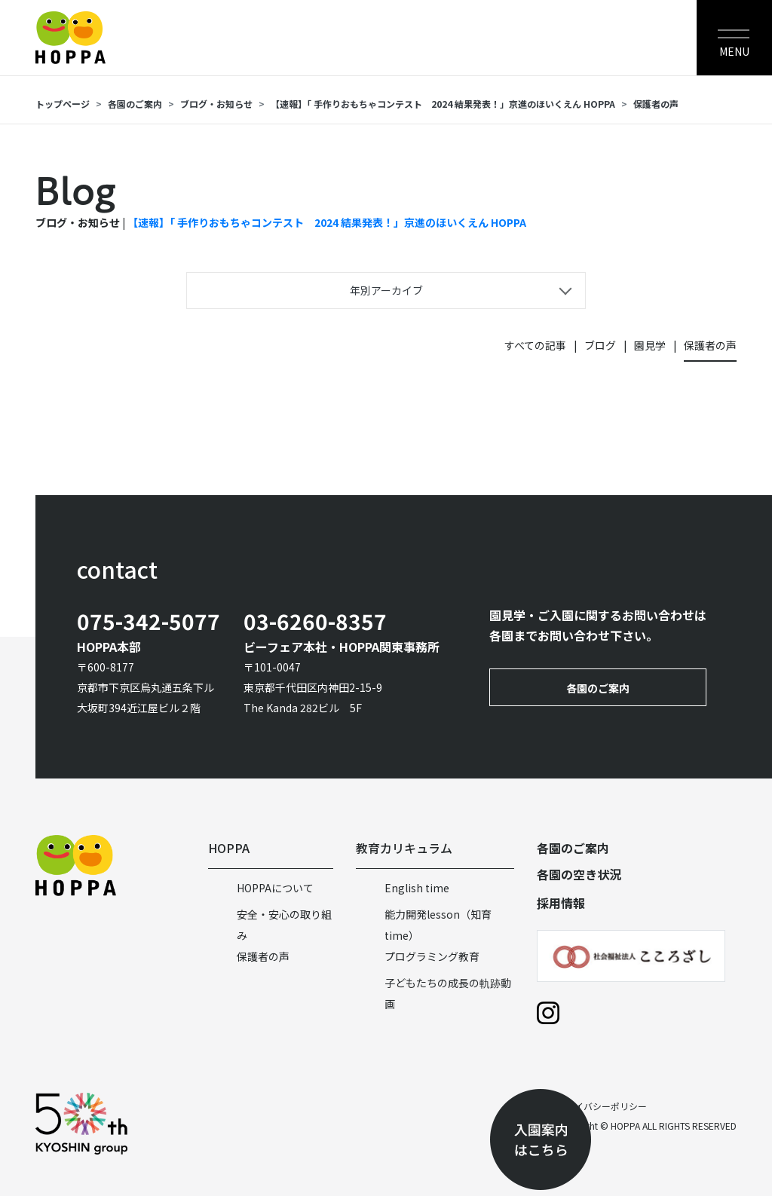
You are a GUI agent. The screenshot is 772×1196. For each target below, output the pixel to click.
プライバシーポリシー (601, 1106)
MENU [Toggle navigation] (734, 51)
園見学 (650, 345)
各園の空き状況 (579, 874)
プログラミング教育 (431, 956)
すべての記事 (535, 345)
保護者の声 (656, 103)
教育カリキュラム (404, 848)
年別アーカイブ (386, 290)
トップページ (62, 103)
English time (416, 887)
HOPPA (229, 848)
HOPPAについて (275, 887)
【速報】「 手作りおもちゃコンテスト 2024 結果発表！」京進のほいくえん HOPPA (443, 103)
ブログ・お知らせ (216, 103)
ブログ (600, 345)
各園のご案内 (135, 103)
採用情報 (561, 903)
